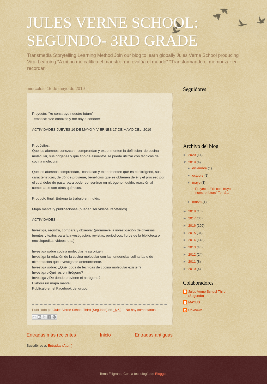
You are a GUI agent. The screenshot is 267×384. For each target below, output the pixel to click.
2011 (192, 261)
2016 (192, 225)
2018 (192, 211)
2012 (192, 254)
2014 (192, 240)
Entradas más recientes (51, 335)
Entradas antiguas (154, 335)
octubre (198, 175)
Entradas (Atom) (60, 345)
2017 (192, 218)
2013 (192, 247)
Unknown (195, 310)
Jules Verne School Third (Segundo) (207, 293)
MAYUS (194, 302)
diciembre (200, 168)
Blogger (161, 374)
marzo (197, 202)
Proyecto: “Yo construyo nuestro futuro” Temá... (211, 191)
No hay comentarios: (141, 310)
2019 (192, 162)
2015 (192, 233)
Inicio (105, 335)
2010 (192, 269)
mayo (196, 182)
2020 (192, 155)
